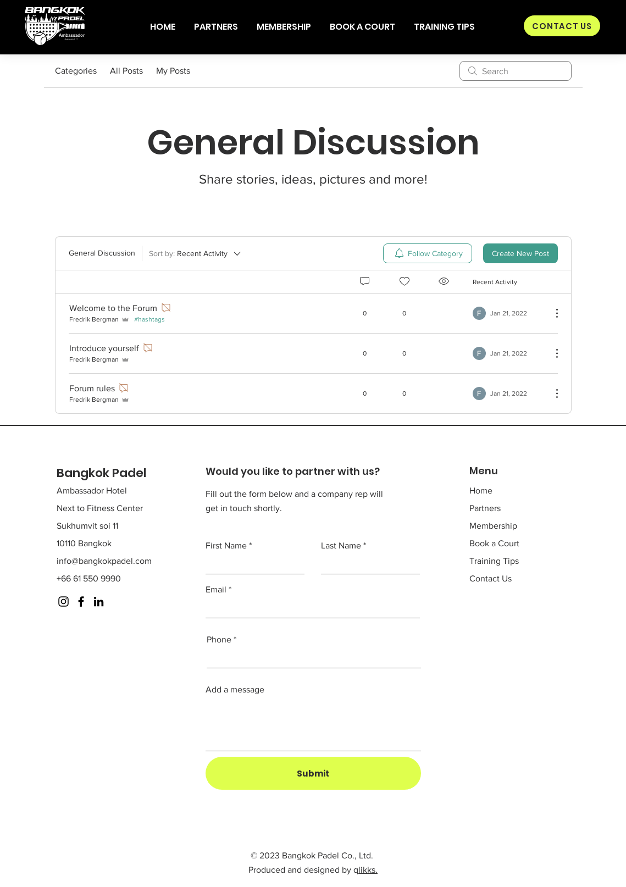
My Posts (173, 70)
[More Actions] (551, 313)
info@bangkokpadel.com (104, 561)
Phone (219, 639)
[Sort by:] (195, 253)
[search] (515, 71)
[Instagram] (63, 601)
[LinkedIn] (99, 601)
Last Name (341, 545)
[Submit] (313, 773)
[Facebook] (81, 601)
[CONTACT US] (562, 25)
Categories (76, 70)
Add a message (235, 689)
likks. (368, 869)
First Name (226, 545)
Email (216, 589)
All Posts (126, 70)
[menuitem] (427, 253)
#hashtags (149, 319)
